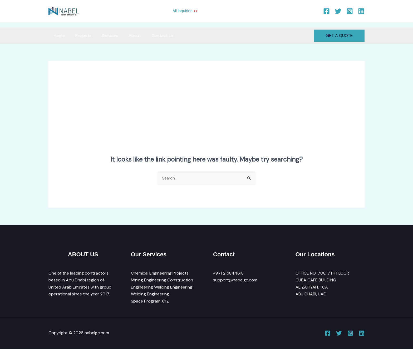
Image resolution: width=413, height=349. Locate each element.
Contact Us (153, 35)
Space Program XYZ (150, 301)
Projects (80, 35)
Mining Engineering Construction (162, 280)
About (127, 35)
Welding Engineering (150, 294)
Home (58, 35)
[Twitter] (338, 11)
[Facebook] (326, 11)
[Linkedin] (361, 11)
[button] (339, 36)
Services (105, 35)
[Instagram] (349, 11)
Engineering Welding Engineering (161, 287)
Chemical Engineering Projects (160, 273)
